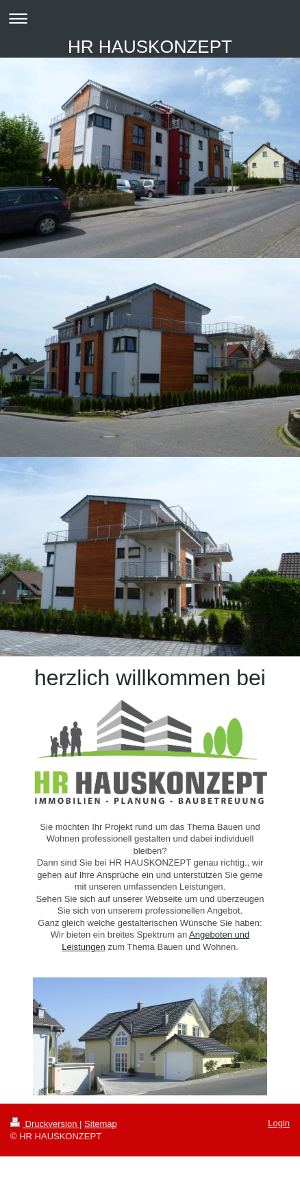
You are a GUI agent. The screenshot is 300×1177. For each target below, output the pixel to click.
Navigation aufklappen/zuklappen (150, 18)
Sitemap (100, 1124)
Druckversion (44, 1124)
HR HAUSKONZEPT (150, 46)
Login (279, 1123)
